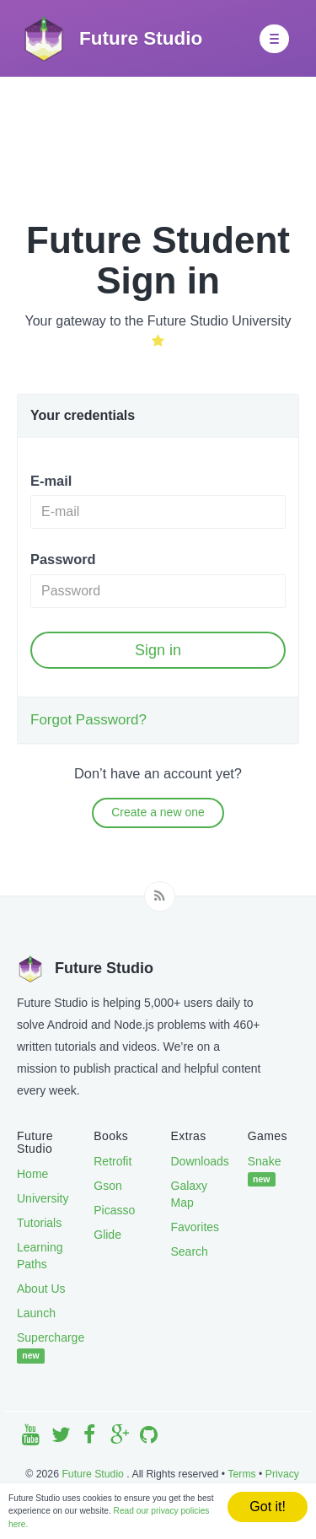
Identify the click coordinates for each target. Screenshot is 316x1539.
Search (189, 1251)
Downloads (196, 1161)
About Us (41, 1288)
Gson (107, 1185)
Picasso (114, 1210)
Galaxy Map (189, 1194)
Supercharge (42, 1347)
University (42, 1198)
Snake (264, 1170)
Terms (241, 1474)
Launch (36, 1313)
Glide (107, 1234)
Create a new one (158, 812)
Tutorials (39, 1223)
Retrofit (112, 1161)
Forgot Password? (88, 720)
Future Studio (94, 1474)
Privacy (282, 1474)
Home (32, 1174)
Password (63, 559)
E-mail (51, 480)
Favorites (195, 1227)
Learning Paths (40, 1255)
